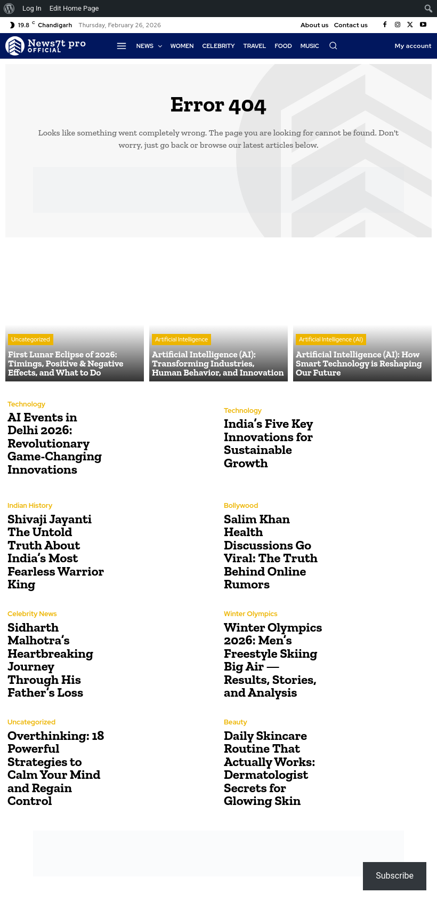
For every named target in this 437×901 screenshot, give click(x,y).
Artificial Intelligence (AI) (331, 341)
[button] (333, 45)
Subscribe (395, 876)
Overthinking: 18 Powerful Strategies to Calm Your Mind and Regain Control (54, 768)
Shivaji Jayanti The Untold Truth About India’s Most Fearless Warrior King (57, 551)
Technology (26, 404)
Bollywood (241, 506)
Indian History (29, 512)
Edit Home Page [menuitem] (74, 8)
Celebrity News (31, 621)
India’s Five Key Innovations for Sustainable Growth (267, 443)
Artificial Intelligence (181, 341)
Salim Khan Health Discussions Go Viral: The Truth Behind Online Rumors (269, 551)
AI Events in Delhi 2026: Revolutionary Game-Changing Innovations (53, 443)
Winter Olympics (250, 614)
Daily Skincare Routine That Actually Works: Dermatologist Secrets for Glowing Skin (268, 768)
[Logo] (45, 45)
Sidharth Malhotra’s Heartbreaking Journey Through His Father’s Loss (56, 659)
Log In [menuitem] (32, 8)
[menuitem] (9, 8)
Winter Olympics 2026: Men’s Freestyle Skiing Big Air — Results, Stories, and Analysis (272, 659)
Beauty (235, 723)
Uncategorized (30, 341)
